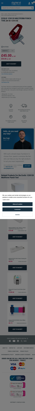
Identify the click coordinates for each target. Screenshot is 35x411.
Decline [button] (17, 214)
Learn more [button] (6, 199)
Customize (17, 209)
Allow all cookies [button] (17, 204)
